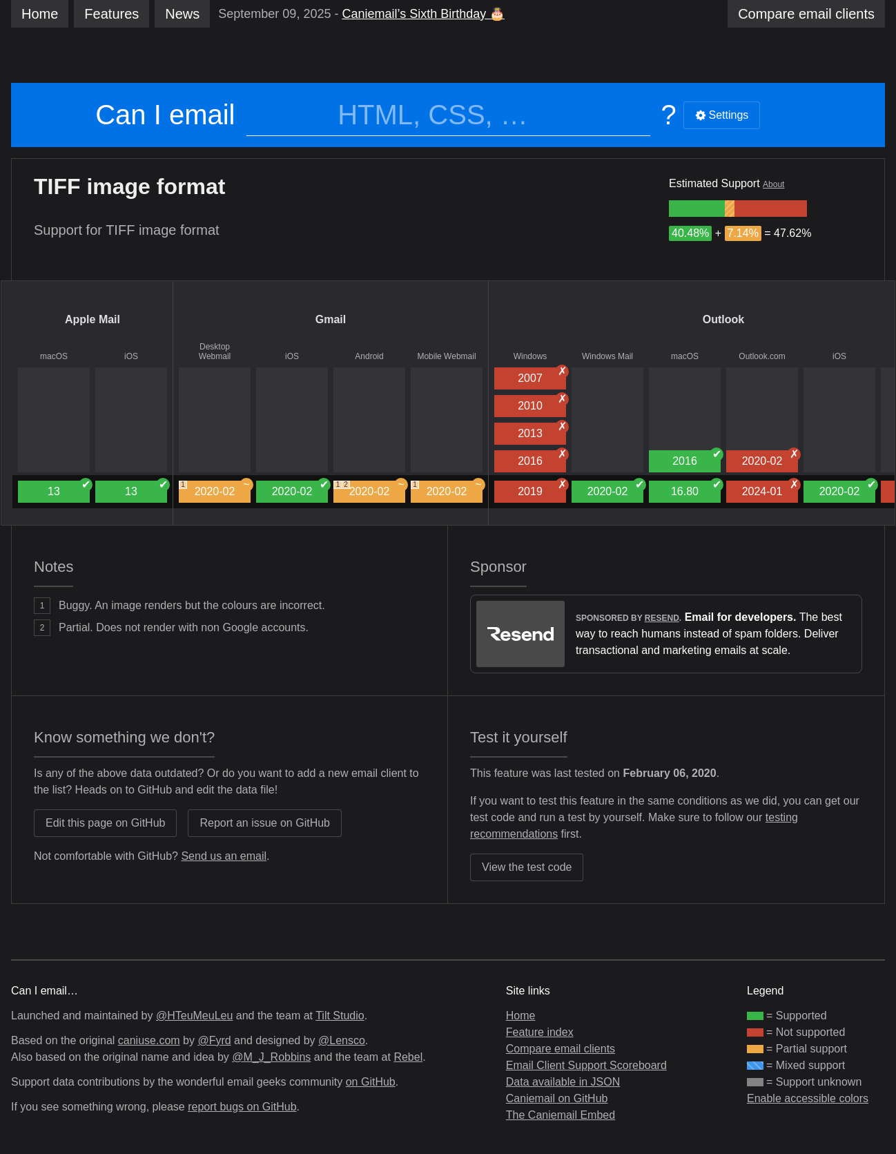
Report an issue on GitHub (264, 823)
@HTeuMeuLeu (194, 1015)
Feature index (540, 1032)
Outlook (723, 319)
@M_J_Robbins (271, 1057)
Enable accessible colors (807, 1098)
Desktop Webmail (215, 351)
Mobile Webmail (446, 356)
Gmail (330, 319)
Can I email (165, 114)
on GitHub (371, 1082)
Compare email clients (560, 1049)
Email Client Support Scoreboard (586, 1065)
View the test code (527, 867)
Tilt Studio (339, 1015)
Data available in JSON (563, 1082)
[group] (697, 208)
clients (806, 13)
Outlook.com (762, 356)
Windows (530, 356)
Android (369, 356)
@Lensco (341, 1040)
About (773, 184)
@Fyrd (214, 1040)
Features (111, 13)
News (182, 13)
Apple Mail (92, 319)
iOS (131, 356)
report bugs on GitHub (242, 1107)
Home (39, 13)
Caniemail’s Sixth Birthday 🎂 (423, 14)
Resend (662, 618)
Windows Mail (607, 356)
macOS (54, 356)
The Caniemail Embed (560, 1115)
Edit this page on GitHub (105, 823)
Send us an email (223, 856)
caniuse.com (149, 1040)
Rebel (407, 1057)
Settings (722, 115)
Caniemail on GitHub (557, 1098)
